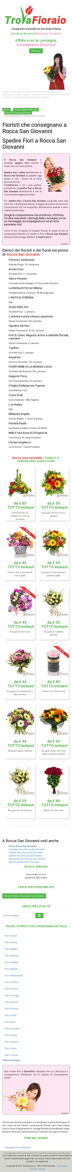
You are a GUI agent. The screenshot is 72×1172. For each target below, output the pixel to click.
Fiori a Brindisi (11, 969)
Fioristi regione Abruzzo (26, 109)
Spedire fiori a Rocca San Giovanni (25, 855)
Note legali (62, 1166)
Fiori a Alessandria (14, 975)
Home (6, 109)
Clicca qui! (36, 51)
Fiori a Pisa (10, 1022)
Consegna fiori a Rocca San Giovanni (27, 849)
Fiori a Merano (12, 955)
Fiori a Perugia (12, 995)
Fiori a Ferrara (11, 1002)
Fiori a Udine (11, 1015)
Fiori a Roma (11, 942)
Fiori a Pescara (12, 1028)
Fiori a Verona (11, 989)
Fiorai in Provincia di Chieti (18, 112)
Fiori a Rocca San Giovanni (22, 846)
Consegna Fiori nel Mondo (17, 1147)
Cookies (33, 1169)
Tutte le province (11, 1060)
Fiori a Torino (11, 1035)
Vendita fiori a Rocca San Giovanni (25, 852)
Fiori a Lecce (11, 935)
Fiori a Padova (12, 982)
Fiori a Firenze (11, 1008)
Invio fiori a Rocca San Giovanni (24, 862)
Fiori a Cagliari (11, 962)
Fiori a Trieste (11, 1055)
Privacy (42, 1169)
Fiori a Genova (12, 1042)
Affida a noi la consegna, (36, 42)
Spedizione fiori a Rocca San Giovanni (27, 859)
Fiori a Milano (11, 949)
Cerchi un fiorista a (36, 33)
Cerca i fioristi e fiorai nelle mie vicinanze (24, 896)
